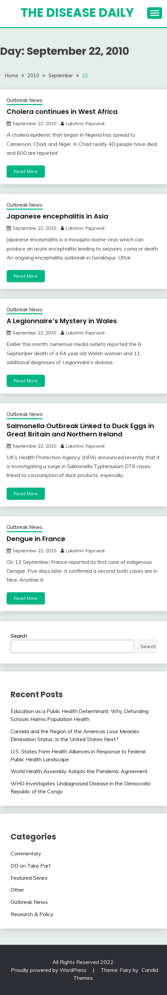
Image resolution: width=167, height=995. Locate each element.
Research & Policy (32, 914)
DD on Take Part (31, 865)
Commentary (26, 853)
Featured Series (29, 878)
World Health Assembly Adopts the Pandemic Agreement (79, 771)
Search (19, 636)
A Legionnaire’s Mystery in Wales (62, 321)
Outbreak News (25, 100)
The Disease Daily (77, 12)
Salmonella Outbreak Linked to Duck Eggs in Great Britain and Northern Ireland (80, 430)
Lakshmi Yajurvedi (85, 123)
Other (17, 889)
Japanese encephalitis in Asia (57, 216)
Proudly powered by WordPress (49, 970)
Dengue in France (36, 538)
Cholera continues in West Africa (62, 111)
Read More (26, 171)
